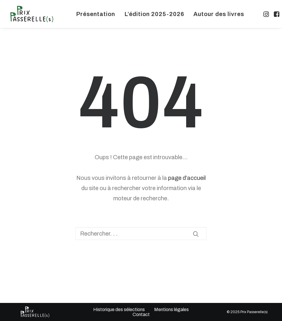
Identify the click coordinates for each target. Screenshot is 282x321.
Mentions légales (171, 309)
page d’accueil (187, 178)
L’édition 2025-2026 (154, 14)
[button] (266, 14)
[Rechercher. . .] (141, 233)
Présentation (95, 14)
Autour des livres (218, 14)
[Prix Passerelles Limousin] (32, 14)
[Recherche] (141, 233)
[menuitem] (95, 14)
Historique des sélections (119, 309)
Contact (140, 314)
